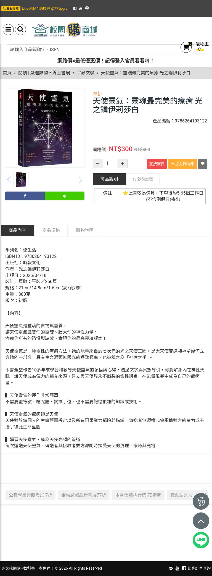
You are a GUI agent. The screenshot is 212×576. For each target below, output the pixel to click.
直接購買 (157, 164)
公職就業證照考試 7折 (30, 495)
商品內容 (17, 230)
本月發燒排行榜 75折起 (138, 495)
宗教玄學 (85, 72)
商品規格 (51, 230)
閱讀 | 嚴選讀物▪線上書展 (44, 72)
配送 (143, 179)
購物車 (202, 44)
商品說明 (109, 179)
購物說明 (85, 230)
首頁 (7, 72)
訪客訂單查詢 (199, 568)
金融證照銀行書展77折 (83, 495)
